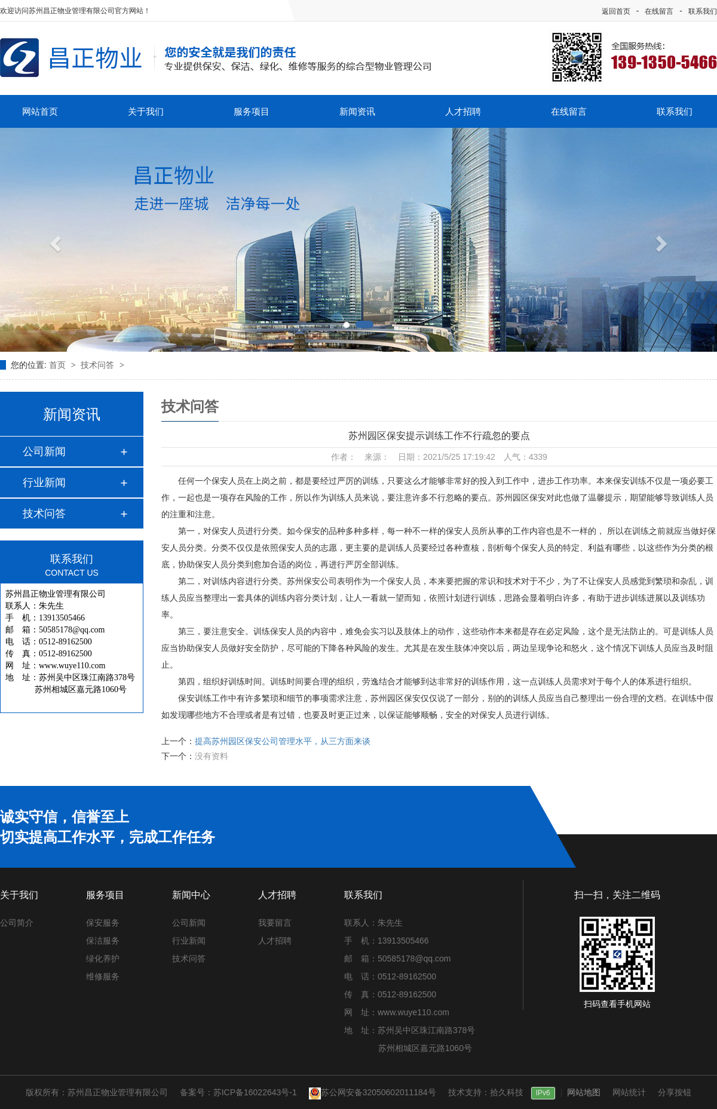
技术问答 (99, 365)
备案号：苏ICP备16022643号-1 (238, 1092)
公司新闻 (44, 451)
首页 (58, 365)
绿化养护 (103, 958)
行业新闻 (44, 483)
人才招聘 (463, 111)
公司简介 (16, 922)
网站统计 (629, 1092)
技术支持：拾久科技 (485, 1092)
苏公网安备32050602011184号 (372, 1092)
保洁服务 (103, 940)
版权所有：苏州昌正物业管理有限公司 (97, 1092)
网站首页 (40, 111)
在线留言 (659, 11)
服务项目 (251, 111)
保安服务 (103, 922)
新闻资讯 (357, 111)
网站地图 (583, 1092)
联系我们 (702, 11)
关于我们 (146, 111)
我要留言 (275, 922)
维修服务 (103, 976)
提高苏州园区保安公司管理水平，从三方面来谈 (282, 741)
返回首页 (616, 11)
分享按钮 (674, 1092)
